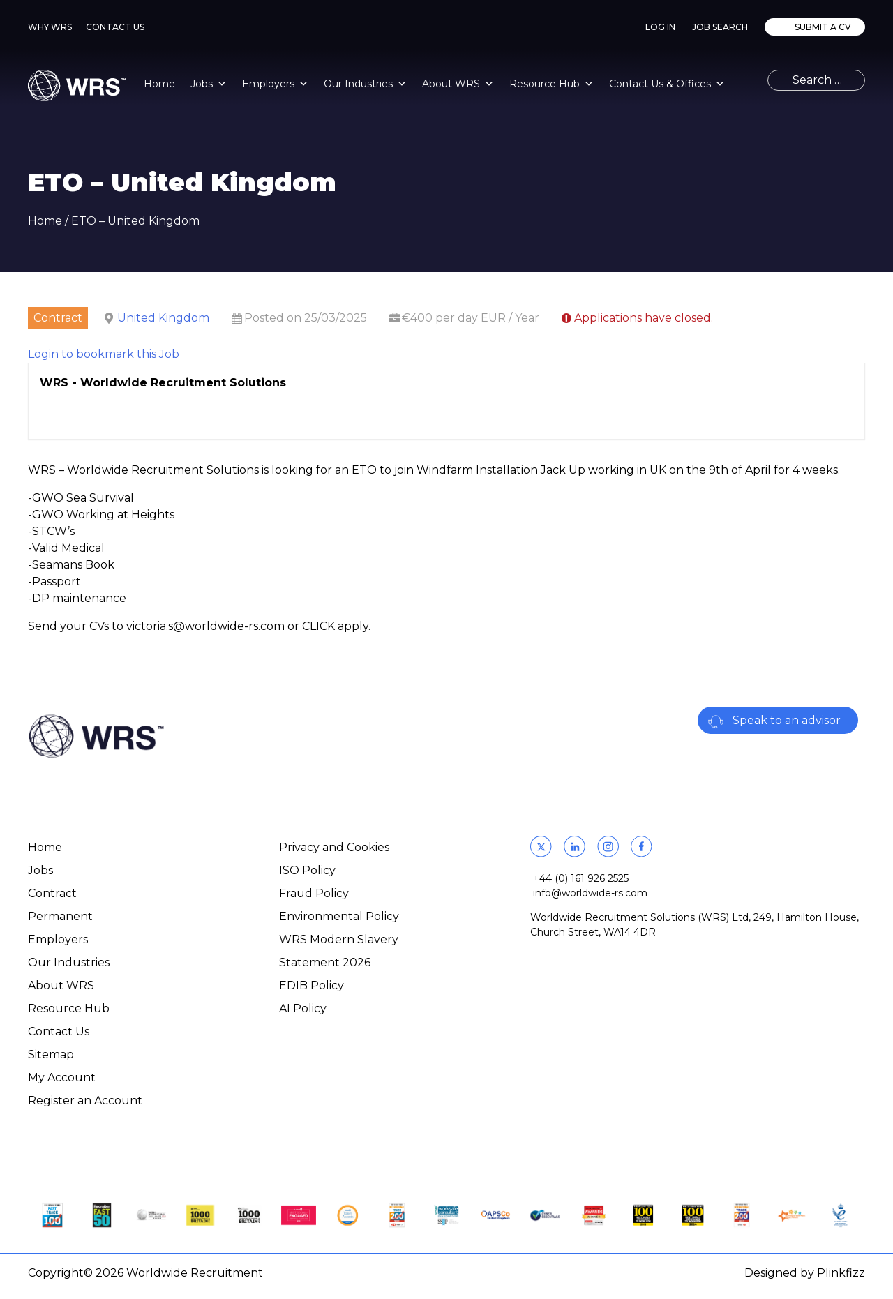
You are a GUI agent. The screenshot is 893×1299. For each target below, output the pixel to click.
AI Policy (303, 1008)
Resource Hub (551, 84)
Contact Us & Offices (667, 84)
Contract (52, 893)
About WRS (458, 84)
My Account (62, 1077)
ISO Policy (307, 870)
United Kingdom (163, 317)
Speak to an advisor (787, 720)
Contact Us (115, 27)
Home (159, 83)
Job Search (720, 27)
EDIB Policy (311, 985)
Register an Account (85, 1100)
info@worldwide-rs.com (590, 893)
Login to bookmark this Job (103, 354)
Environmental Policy (339, 916)
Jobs (208, 84)
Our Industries (365, 84)
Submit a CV (822, 27)
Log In (660, 27)
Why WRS (50, 27)
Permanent (60, 916)
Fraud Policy (314, 893)
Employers (275, 84)
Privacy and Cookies (334, 847)
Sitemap (51, 1054)
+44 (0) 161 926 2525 (581, 878)
